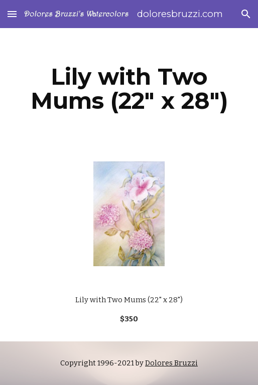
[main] (129, 88)
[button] (12, 14)
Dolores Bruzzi (171, 362)
